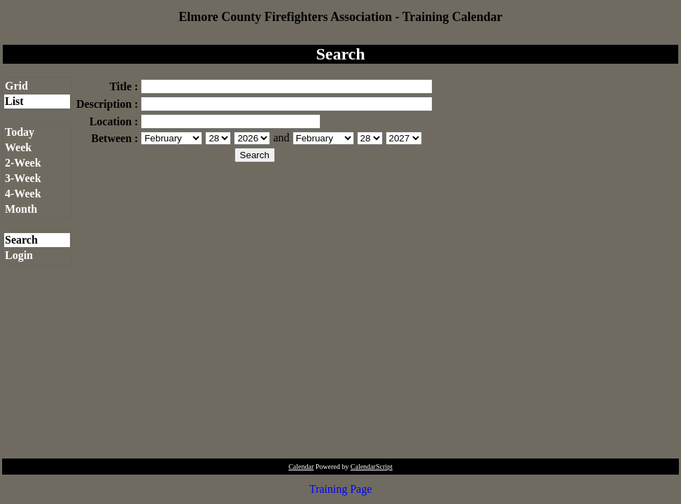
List (14, 101)
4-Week (23, 194)
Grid (16, 86)
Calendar (301, 466)
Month (21, 209)
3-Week (23, 178)
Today (19, 132)
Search (21, 240)
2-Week (23, 163)
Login (19, 255)
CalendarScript (372, 466)
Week (18, 147)
